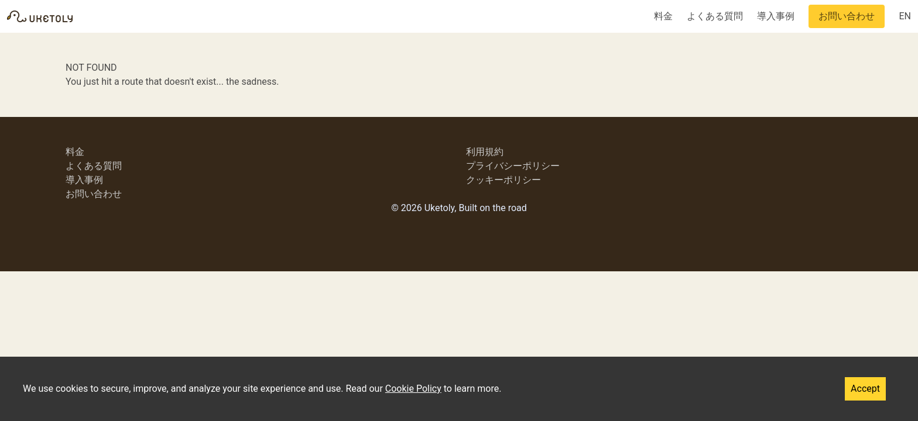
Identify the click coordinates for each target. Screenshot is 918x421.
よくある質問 (715, 16)
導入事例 (775, 16)
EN (905, 16)
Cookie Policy (413, 388)
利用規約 (484, 151)
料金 (663, 16)
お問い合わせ (846, 16)
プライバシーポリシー (513, 165)
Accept (865, 388)
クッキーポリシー (503, 179)
